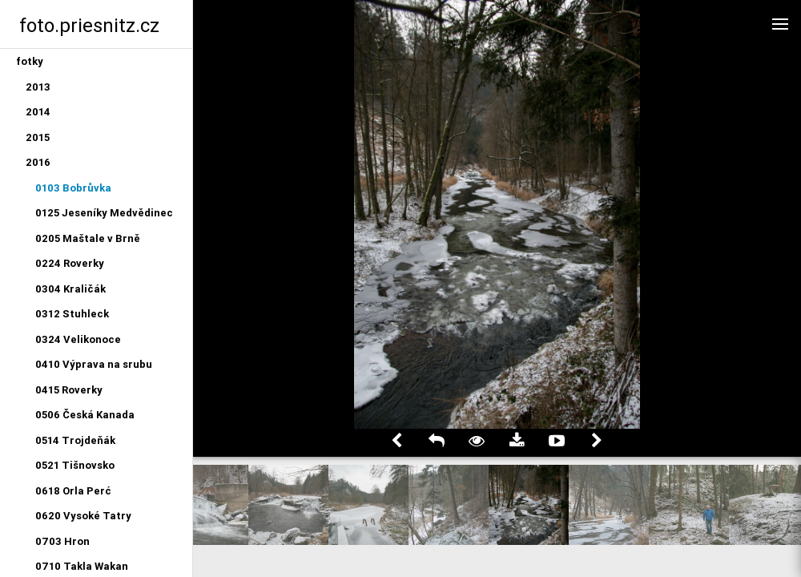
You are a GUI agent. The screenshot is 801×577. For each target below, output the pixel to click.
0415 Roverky (69, 390)
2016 (38, 162)
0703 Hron (62, 541)
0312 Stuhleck (72, 314)
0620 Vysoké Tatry (83, 516)
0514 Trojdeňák (75, 440)
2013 (38, 87)
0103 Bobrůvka (73, 188)
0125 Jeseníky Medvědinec (104, 213)
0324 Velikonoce (78, 339)
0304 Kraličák (70, 289)
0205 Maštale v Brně (87, 238)
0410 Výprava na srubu (93, 364)
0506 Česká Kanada (85, 415)
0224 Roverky (69, 263)
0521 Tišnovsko (75, 465)
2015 (38, 137)
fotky (29, 61)
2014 (38, 112)
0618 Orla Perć (73, 491)
